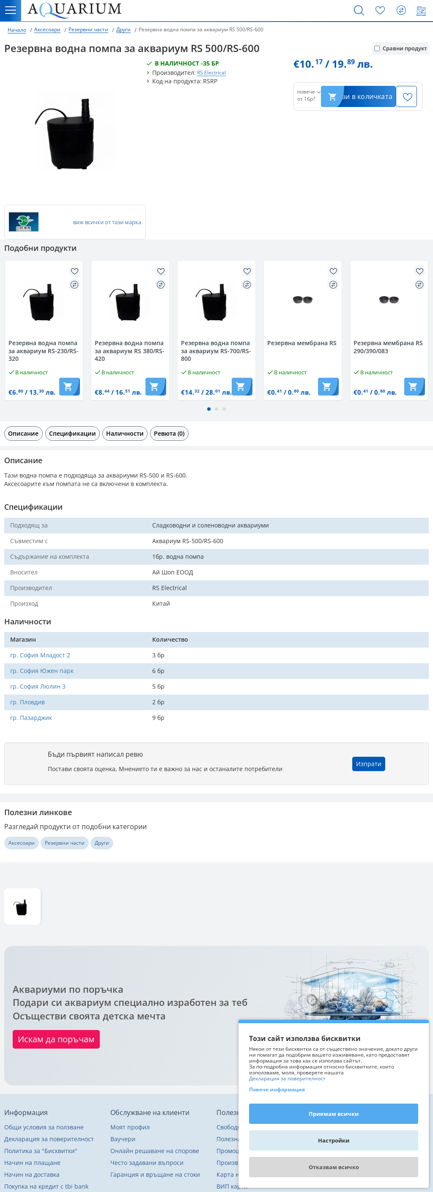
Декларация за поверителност (287, 1079)
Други (123, 29)
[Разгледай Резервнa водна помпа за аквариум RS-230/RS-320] (44, 300)
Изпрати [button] (368, 764)
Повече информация (277, 1089)
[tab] (23, 433)
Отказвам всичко (334, 1167)
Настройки (333, 1140)
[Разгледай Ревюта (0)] (169, 433)
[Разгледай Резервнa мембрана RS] (303, 300)
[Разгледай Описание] (23, 433)
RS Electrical (211, 72)
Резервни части (88, 29)
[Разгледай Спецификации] (73, 433)
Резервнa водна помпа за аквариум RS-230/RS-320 (43, 350)
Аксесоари (47, 29)
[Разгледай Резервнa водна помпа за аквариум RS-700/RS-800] (216, 300)
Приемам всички (334, 1114)
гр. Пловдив (27, 702)
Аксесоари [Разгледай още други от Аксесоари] (21, 842)
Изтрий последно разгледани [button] (390, 933)
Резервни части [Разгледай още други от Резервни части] (65, 842)
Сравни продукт (400, 48)
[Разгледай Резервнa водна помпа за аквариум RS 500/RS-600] (22, 906)
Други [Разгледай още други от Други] (102, 842)
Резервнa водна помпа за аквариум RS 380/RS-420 (129, 350)
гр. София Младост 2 (40, 655)
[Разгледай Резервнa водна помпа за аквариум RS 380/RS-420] (130, 300)
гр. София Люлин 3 (38, 686)
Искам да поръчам (56, 1039)
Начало (17, 29)
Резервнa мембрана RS (302, 343)
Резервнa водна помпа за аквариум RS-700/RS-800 (216, 350)
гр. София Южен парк (42, 671)
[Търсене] (359, 10)
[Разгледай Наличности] (125, 433)
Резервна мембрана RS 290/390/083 (388, 346)
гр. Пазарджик (31, 718)
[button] (209, 409)
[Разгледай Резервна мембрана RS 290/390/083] (389, 300)
